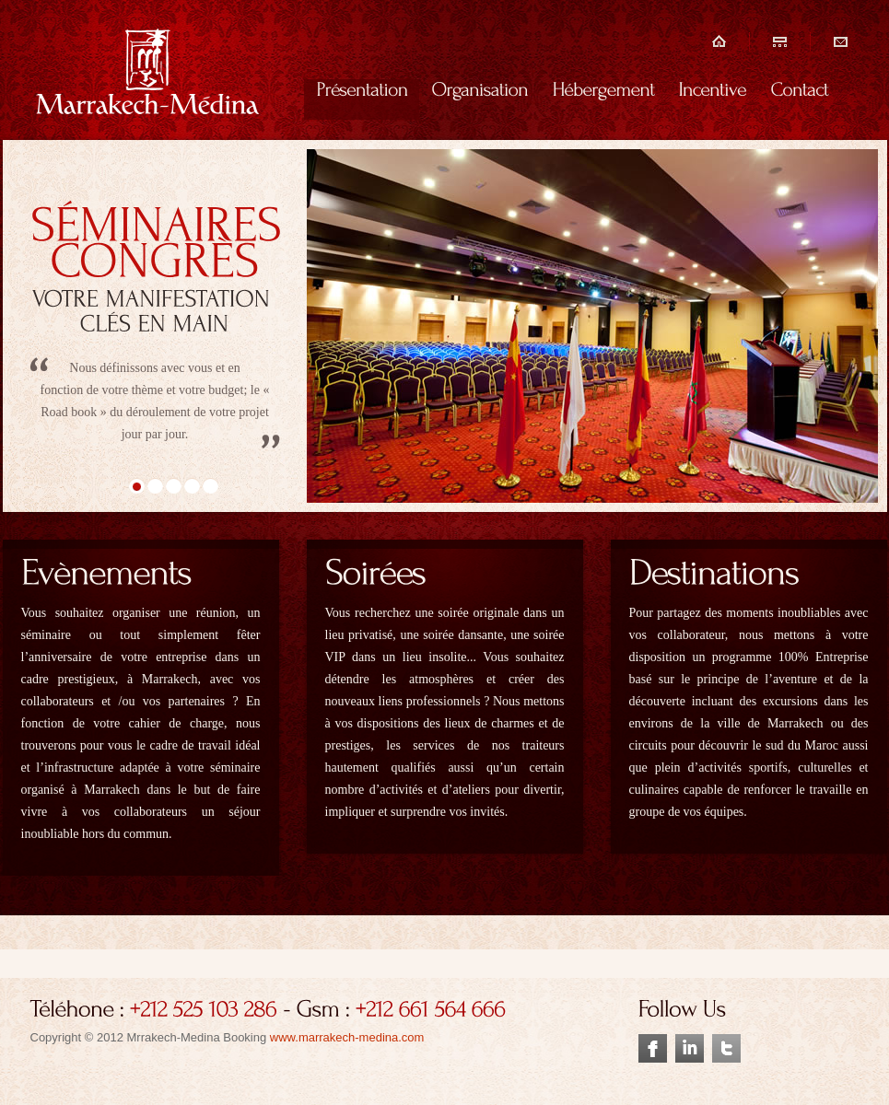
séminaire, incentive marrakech (155, 72)
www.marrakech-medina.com (347, 1037)
